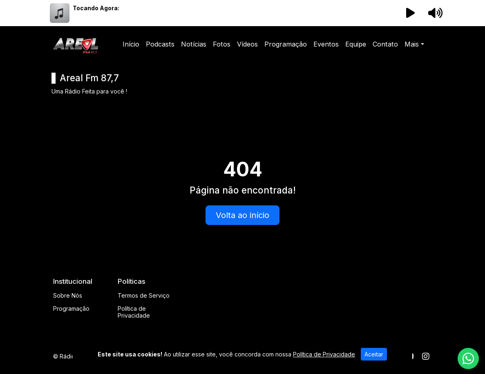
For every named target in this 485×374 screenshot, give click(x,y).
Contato (385, 44)
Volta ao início (242, 215)
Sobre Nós (67, 295)
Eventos (326, 44)
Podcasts (160, 44)
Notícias (193, 44)
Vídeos (247, 44)
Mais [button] (412, 44)
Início (131, 44)
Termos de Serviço (144, 295)
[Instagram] (425, 356)
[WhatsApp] (468, 358)
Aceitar (373, 354)
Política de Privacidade (134, 312)
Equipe (355, 44)
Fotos (221, 44)
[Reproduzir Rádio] (410, 13)
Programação (285, 44)
